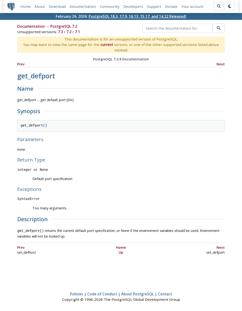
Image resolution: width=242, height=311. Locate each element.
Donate (171, 6)
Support (154, 6)
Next (220, 64)
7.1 (77, 31)
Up (121, 252)
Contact (165, 293)
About (40, 6)
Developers (133, 6)
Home (25, 6)
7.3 (60, 31)
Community (110, 6)
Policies (76, 293)
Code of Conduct (102, 293)
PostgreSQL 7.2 (63, 26)
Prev (21, 64)
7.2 (69, 31)
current (106, 44)
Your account (192, 6)
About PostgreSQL (137, 293)
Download (57, 6)
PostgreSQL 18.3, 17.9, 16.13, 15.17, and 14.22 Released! (137, 16)
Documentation (82, 6)
